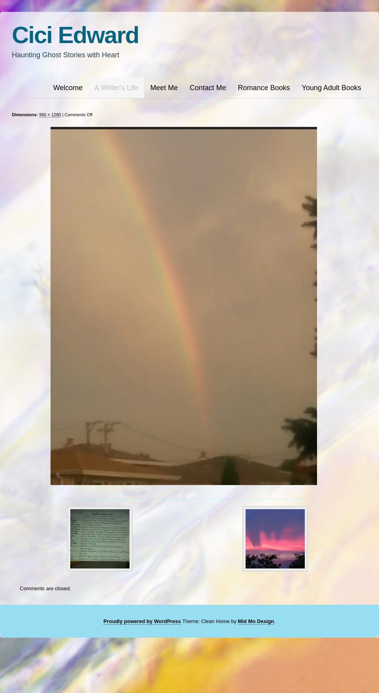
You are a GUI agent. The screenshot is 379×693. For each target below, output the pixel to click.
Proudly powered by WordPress (142, 621)
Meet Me (164, 88)
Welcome (68, 88)
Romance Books (264, 88)
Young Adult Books (331, 88)
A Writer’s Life (116, 88)
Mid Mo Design (256, 621)
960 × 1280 (50, 114)
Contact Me (208, 88)
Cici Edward (75, 35)
